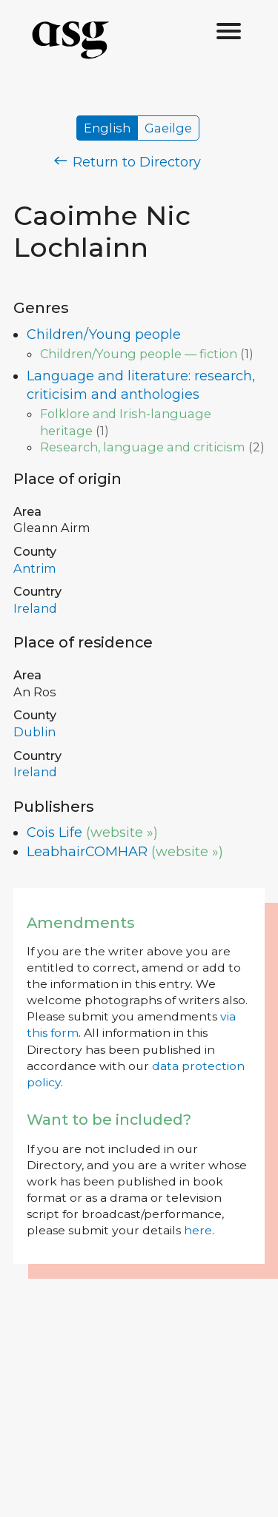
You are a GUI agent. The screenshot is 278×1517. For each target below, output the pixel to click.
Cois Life (54, 832)
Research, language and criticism (142, 447)
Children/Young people (104, 334)
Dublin (34, 731)
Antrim (34, 568)
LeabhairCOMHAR (87, 852)
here (198, 1230)
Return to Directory (127, 162)
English (107, 128)
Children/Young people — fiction (138, 353)
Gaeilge (168, 128)
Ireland (35, 608)
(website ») (122, 832)
